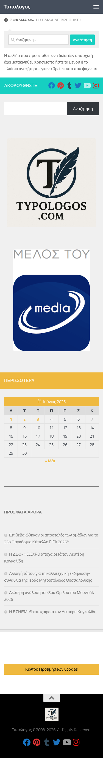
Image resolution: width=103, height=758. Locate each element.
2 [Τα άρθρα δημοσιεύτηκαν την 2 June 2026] (24, 419)
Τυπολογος (17, 7)
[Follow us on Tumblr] (69, 85)
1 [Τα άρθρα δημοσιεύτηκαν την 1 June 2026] (11, 419)
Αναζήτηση (83, 108)
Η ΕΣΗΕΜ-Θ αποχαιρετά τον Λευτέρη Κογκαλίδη (52, 611)
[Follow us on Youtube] (86, 85)
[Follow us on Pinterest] (60, 85)
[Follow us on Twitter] (78, 85)
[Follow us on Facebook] (51, 85)
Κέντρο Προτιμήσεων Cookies (51, 669)
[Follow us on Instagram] (95, 85)
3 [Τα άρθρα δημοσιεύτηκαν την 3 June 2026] (38, 419)
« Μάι (50, 460)
